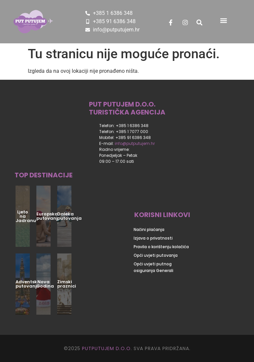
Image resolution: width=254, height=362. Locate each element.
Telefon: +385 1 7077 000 (123, 131)
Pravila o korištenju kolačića (161, 246)
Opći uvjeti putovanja (156, 255)
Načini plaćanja (149, 229)
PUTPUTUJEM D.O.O (105, 348)
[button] (223, 20)
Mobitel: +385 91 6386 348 (125, 137)
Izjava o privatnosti (153, 238)
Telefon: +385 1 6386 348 (123, 125)
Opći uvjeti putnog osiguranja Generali (153, 267)
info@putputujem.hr (135, 143)
